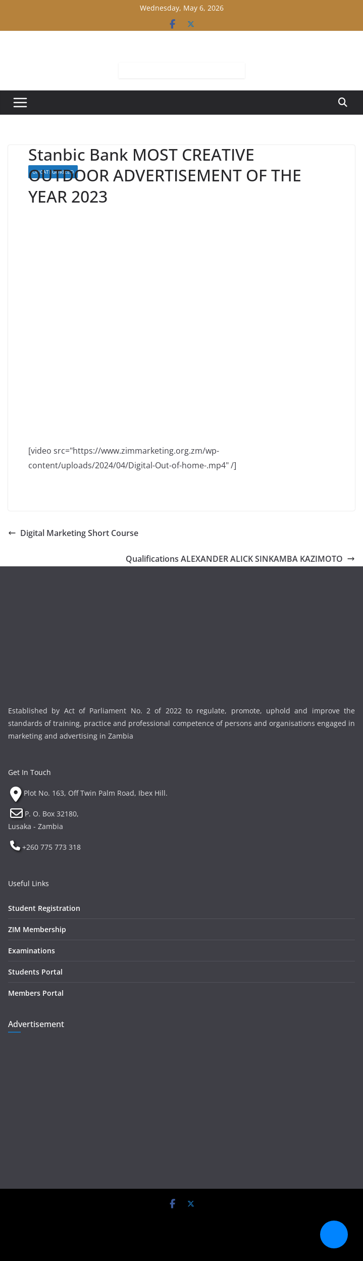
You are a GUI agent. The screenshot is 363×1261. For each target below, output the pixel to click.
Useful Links (28, 883)
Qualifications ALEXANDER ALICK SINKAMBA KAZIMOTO (240, 558)
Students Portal (35, 972)
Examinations (31, 950)
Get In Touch (29, 772)
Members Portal (36, 993)
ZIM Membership (37, 929)
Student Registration (44, 908)
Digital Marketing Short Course (73, 533)
